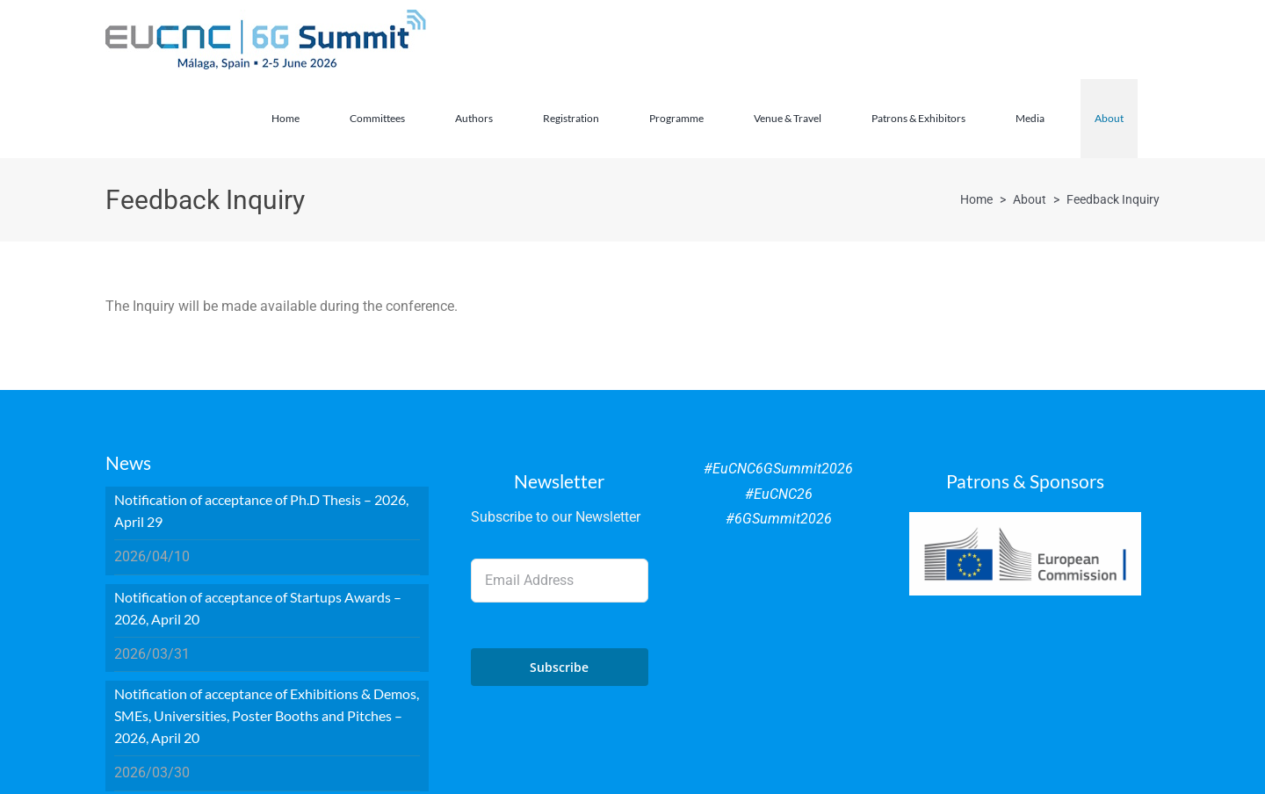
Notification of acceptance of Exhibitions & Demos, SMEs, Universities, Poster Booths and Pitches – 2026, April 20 (266, 715)
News (128, 462)
